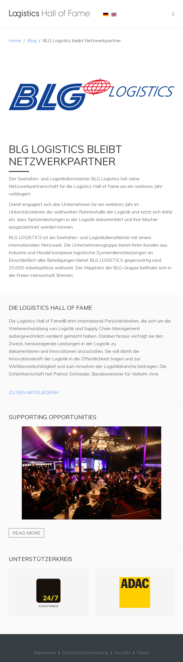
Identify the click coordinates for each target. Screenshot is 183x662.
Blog (32, 40)
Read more (26, 533)
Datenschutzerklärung (85, 652)
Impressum (45, 652)
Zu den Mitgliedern (33, 392)
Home (15, 40)
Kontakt (122, 652)
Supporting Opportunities (52, 417)
